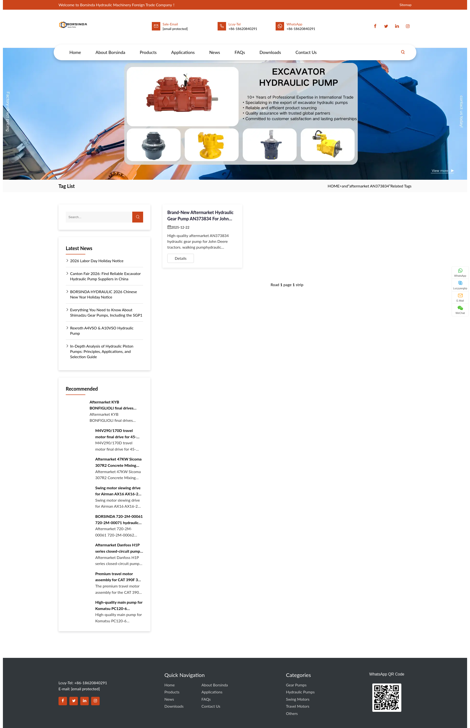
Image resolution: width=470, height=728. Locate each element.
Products (148, 47)
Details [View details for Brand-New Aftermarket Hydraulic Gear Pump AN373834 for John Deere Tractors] (181, 258)
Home (75, 47)
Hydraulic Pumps (300, 692)
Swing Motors (297, 699)
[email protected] (175, 29)
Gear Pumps (296, 685)
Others (292, 713)
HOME (333, 186)
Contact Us (306, 47)
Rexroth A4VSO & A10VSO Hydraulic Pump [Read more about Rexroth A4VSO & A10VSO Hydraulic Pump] (99, 330)
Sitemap (405, 5)
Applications (183, 47)
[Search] (403, 48)
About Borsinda (110, 47)
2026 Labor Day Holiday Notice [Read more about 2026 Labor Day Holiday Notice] (95, 260)
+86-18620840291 (300, 29)
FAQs (240, 47)
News (214, 47)
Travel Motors (297, 706)
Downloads (270, 47)
